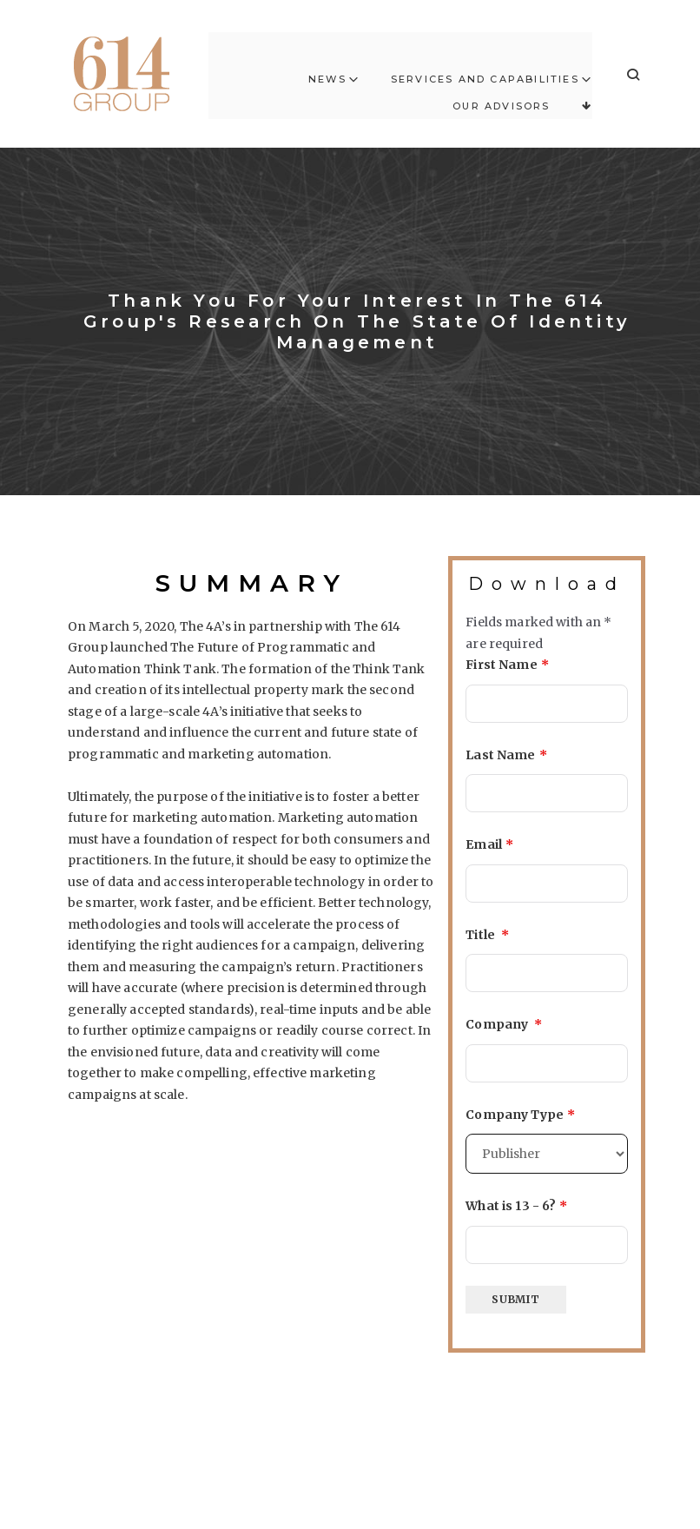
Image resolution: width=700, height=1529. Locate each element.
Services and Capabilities (485, 62)
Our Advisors (501, 89)
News (327, 62)
